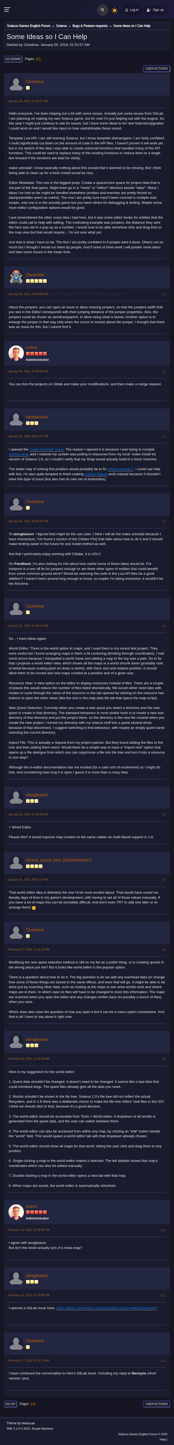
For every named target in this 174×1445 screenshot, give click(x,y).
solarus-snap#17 (120, 469)
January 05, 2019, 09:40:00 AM (28, 294)
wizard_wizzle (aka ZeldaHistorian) (58, 860)
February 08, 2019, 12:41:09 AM (28, 1058)
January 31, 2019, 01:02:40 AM (28, 814)
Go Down (13, 58)
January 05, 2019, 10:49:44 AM (28, 371)
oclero (31, 347)
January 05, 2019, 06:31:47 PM (28, 436)
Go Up (10, 1403)
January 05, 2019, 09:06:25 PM (28, 521)
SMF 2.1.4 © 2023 (18, 1428)
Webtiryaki (28, 1423)
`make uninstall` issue (46, 449)
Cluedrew (35, 81)
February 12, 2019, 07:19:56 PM (28, 1295)
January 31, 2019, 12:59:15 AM (28, 625)
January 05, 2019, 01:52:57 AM (28, 101)
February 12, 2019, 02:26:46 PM (28, 1229)
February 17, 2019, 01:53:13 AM (28, 1360)
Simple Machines (42, 1428)
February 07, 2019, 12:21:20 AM (28, 949)
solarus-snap (19, 454)
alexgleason (37, 417)
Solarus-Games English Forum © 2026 (142, 1434)
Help (163, 1439)
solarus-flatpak (96, 474)
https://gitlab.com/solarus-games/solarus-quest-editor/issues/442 (106, 1308)
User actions (157, 68)
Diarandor (35, 274)
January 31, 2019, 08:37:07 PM (28, 879)
